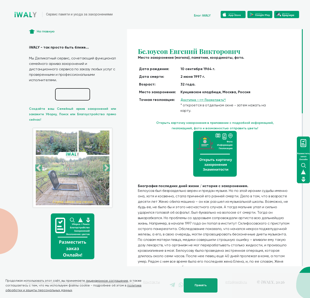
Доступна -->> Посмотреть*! (203, 100)
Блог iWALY (202, 15)
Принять (201, 285)
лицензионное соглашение (107, 280)
